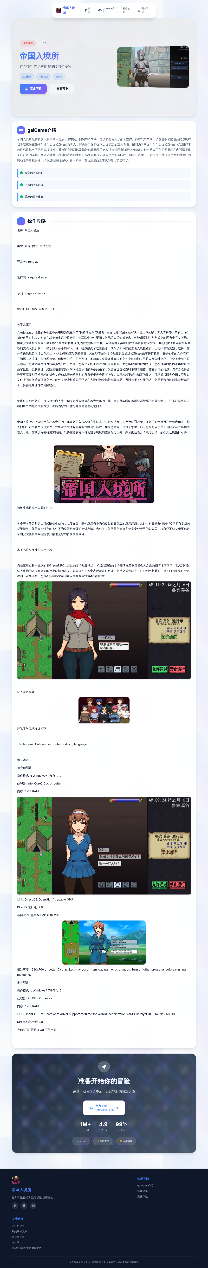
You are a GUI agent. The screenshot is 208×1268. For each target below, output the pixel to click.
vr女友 (15, 1242)
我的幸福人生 (19, 1231)
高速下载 (142, 1196)
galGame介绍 (145, 1185)
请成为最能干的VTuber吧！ (28, 1247)
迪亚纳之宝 (18, 1225)
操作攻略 (142, 1191)
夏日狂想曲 (18, 1236)
